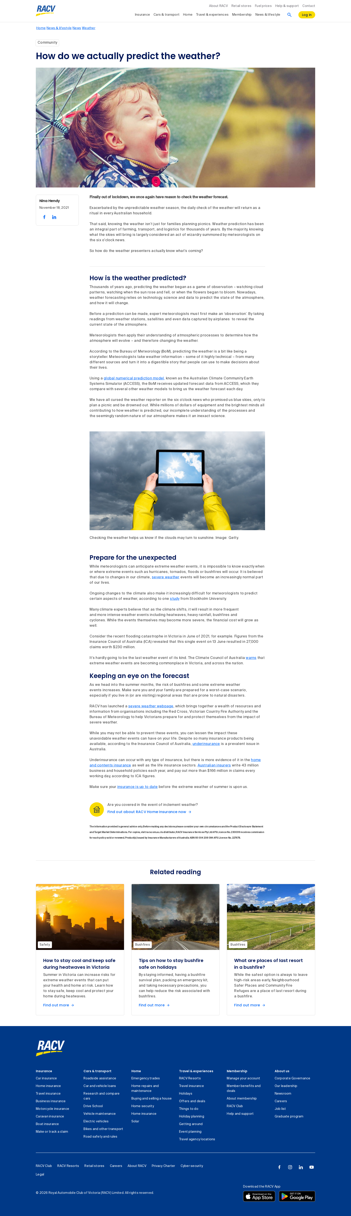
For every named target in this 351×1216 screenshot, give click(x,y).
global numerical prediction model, (134, 378)
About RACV (218, 6)
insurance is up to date (137, 787)
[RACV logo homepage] (46, 11)
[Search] (289, 14)
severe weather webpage (150, 706)
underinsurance (206, 744)
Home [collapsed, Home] (188, 14)
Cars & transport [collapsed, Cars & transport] (167, 14)
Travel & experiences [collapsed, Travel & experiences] (212, 14)
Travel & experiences (196, 1071)
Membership (237, 1071)
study (174, 599)
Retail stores (241, 6)
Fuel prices (263, 6)
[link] (50, 1048)
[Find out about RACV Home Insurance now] (150, 811)
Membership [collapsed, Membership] (242, 14)
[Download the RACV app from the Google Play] (297, 1196)
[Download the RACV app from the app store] (259, 1196)
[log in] (306, 14)
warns (251, 658)
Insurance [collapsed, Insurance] (142, 14)
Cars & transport (97, 1071)
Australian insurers (214, 765)
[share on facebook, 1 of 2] (44, 217)
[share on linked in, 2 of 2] (54, 217)
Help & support (287, 6)
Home (136, 1071)
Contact (308, 6)
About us (282, 1071)
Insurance (44, 1071)
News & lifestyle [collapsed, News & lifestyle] (267, 14)
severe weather (166, 577)
